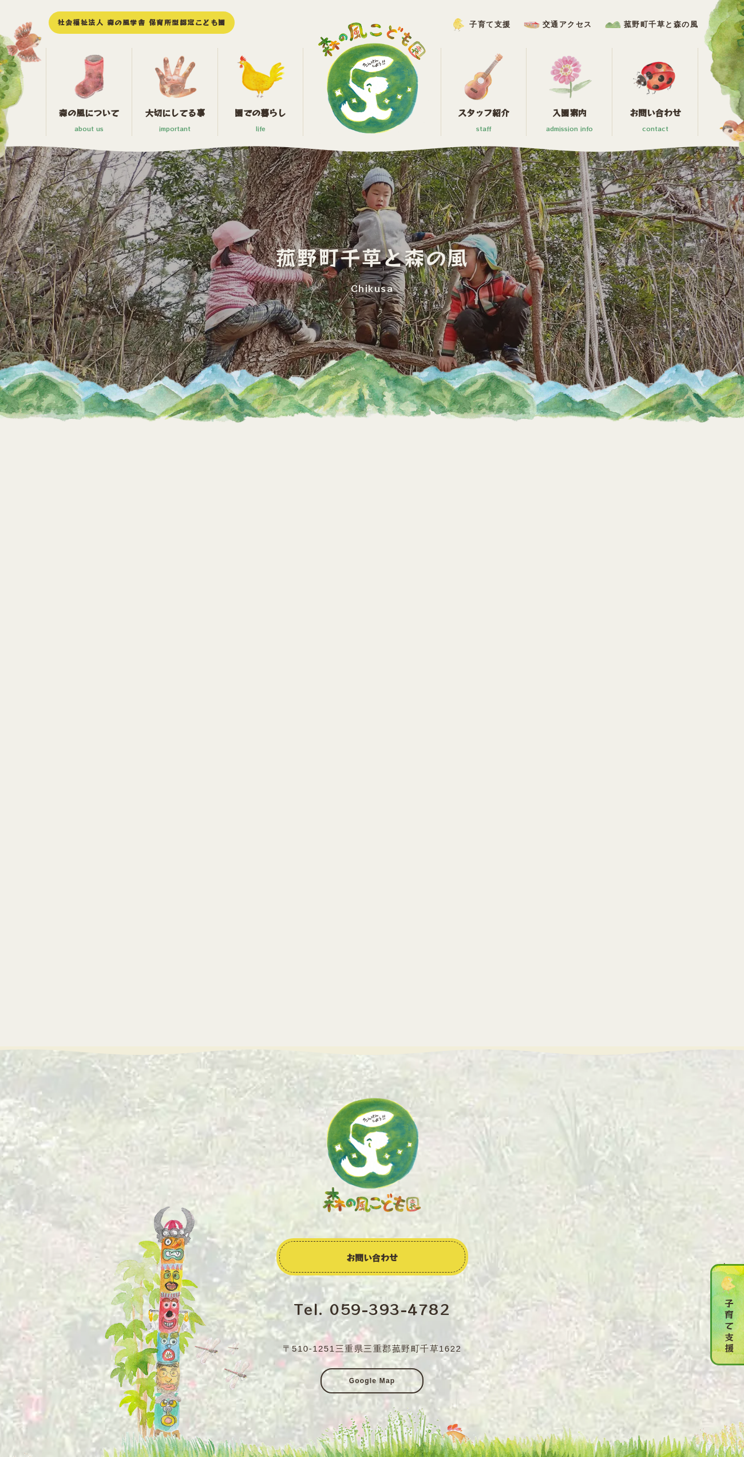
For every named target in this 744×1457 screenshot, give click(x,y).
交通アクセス (567, 24)
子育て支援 (490, 24)
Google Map (372, 1381)
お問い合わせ (372, 1257)
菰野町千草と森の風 (661, 24)
